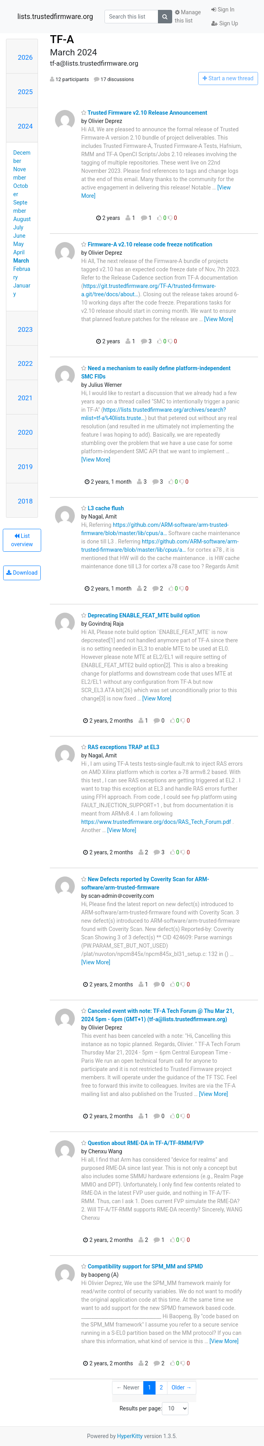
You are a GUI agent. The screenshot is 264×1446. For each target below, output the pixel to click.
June (19, 236)
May (18, 244)
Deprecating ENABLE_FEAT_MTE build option (140, 615)
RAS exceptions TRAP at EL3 (120, 747)
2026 (25, 57)
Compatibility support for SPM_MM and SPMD (142, 1266)
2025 (25, 92)
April (19, 252)
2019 (25, 467)
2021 (25, 398)
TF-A (62, 39)
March (21, 260)
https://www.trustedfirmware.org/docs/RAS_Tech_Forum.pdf (156, 822)
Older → (181, 1387)
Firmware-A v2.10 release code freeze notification (146, 244)
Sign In (222, 9)
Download (22, 573)
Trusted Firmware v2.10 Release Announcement (144, 113)
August (22, 219)
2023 (25, 329)
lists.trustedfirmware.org (55, 17)
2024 (25, 126)
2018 (25, 501)
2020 (25, 432)
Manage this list (188, 16)
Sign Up (224, 23)
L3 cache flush (102, 508)
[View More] (218, 319)
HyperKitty (130, 1436)
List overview (22, 540)
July (18, 227)
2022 (25, 363)
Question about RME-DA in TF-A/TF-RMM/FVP (142, 1143)
